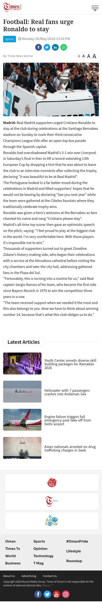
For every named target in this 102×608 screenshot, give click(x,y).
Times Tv (12, 549)
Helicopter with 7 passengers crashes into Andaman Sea (67, 392)
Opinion (40, 549)
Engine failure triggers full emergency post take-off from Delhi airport (67, 420)
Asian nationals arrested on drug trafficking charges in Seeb (70, 448)
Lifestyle (73, 551)
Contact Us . (50, 576)
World (10, 556)
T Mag (38, 563)
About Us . (9, 576)
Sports (9, 39)
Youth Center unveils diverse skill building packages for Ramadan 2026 (70, 364)
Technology (43, 556)
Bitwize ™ (47, 585)
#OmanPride (77, 541)
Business (13, 563)
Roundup (74, 561)
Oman (10, 541)
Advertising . (29, 576)
